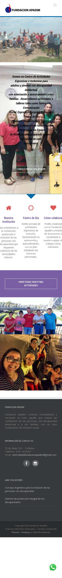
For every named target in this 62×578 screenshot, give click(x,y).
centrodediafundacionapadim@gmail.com (34, 500)
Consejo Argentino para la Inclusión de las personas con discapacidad (27, 535)
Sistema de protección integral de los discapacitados (25, 546)
